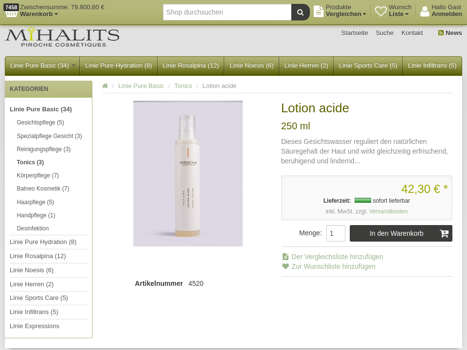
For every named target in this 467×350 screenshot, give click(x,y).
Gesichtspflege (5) (40, 122)
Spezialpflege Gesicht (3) (49, 136)
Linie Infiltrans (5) (432, 65)
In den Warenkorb (409, 233)
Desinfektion (33, 228)
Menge (309, 233)
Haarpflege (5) (35, 202)
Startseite (354, 32)
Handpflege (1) (36, 215)
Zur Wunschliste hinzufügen (328, 266)
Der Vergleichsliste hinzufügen (332, 257)
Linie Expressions (34, 326)
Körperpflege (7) (38, 175)
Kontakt (412, 32)
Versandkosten (388, 211)
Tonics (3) (30, 162)
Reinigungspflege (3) (44, 149)
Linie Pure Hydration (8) (118, 65)
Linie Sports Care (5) (368, 65)
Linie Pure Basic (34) (42, 65)
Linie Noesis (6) (251, 65)
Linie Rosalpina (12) (191, 65)
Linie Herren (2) (306, 65)
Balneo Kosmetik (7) (43, 188)
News (450, 32)
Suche (385, 32)
